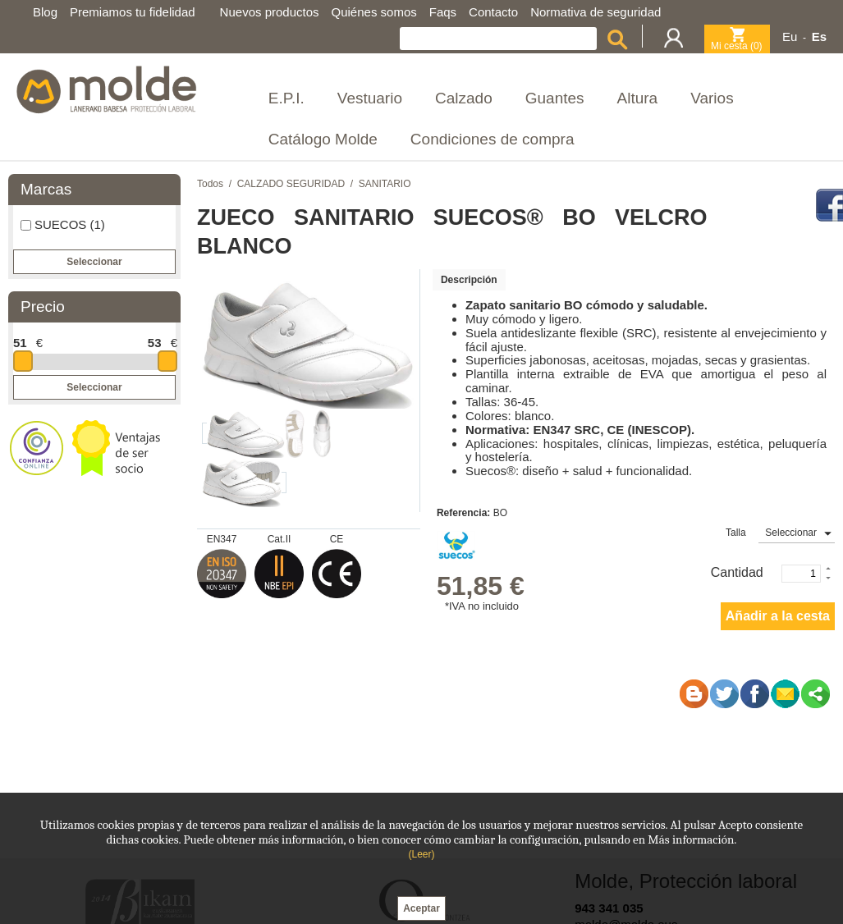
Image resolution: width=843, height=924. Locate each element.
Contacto (493, 12)
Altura (637, 98)
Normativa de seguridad (595, 12)
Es (819, 36)
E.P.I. (286, 98)
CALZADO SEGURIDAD (291, 184)
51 (20, 343)
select (827, 533)
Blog (45, 12)
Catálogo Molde (323, 139)
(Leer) (421, 854)
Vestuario (369, 98)
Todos (210, 184)
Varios (711, 98)
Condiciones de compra (492, 139)
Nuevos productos (269, 12)
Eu (789, 36)
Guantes (554, 98)
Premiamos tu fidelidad (132, 12)
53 (155, 343)
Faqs (442, 12)
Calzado (464, 98)
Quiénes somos (374, 12)
